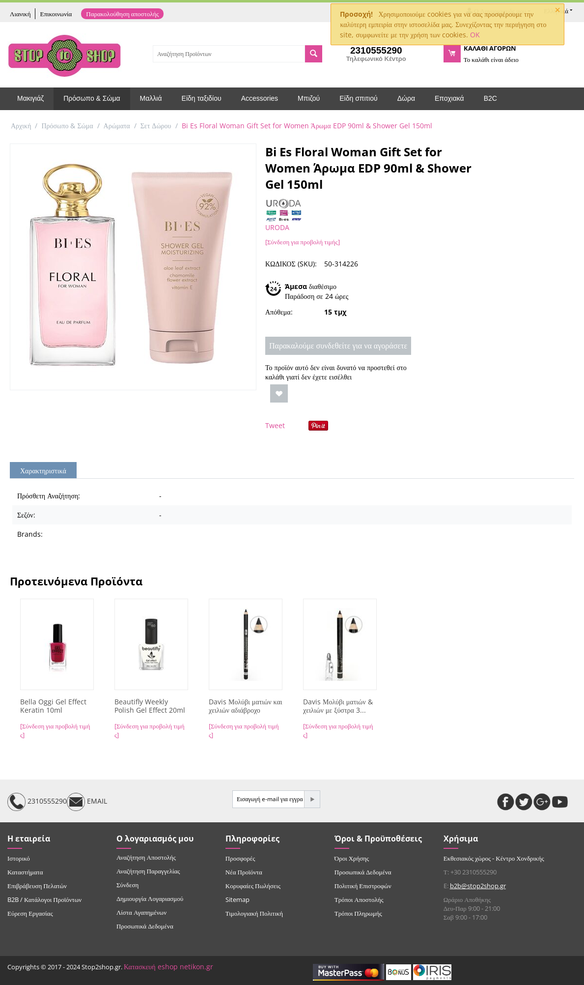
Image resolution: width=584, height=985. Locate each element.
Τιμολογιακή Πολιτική (254, 913)
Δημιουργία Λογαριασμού (149, 898)
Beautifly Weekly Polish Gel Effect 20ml (149, 706)
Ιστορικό (18, 858)
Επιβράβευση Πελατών (37, 885)
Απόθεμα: (279, 312)
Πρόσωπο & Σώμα (91, 98)
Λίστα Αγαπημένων (141, 912)
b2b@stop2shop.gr (478, 885)
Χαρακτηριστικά (43, 470)
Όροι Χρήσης (351, 858)
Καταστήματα (25, 872)
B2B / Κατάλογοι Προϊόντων (44, 899)
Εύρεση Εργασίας (30, 913)
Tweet (275, 425)
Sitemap (237, 899)
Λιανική (20, 13)
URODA (277, 227)
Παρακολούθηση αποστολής (122, 13)
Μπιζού (309, 98)
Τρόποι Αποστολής (359, 899)
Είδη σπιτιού (358, 98)
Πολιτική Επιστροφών (362, 885)
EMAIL (87, 802)
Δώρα (406, 98)
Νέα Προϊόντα (243, 872)
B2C (490, 98)
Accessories (259, 98)
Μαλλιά (151, 98)
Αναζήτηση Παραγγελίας (148, 871)
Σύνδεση (127, 884)
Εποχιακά (449, 98)
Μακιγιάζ (30, 98)
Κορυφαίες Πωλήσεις (252, 885)
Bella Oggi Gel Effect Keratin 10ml (53, 706)
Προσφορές (240, 858)
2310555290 (37, 802)
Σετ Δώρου (155, 125)
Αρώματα (117, 125)
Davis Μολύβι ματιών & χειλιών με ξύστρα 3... (338, 706)
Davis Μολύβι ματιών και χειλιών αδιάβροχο (245, 706)
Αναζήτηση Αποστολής (146, 857)
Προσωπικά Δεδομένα (144, 926)
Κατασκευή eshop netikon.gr (168, 966)
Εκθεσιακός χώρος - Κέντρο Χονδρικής (494, 858)
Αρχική (21, 125)
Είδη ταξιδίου (202, 98)
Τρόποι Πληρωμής (358, 913)
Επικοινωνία (56, 13)
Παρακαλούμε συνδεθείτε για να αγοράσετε (338, 345)
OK (475, 34)
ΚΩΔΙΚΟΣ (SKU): (291, 263)
